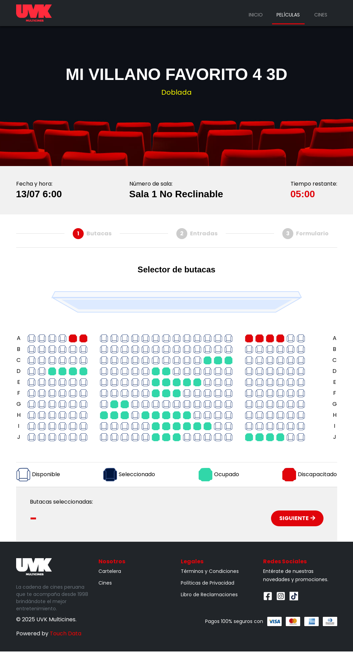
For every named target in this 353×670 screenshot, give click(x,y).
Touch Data (65, 633)
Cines (320, 14)
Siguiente (297, 518)
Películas (288, 14)
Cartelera (109, 571)
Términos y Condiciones (210, 571)
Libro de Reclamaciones (209, 594)
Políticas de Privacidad (207, 582)
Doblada (176, 92)
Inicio (256, 14)
